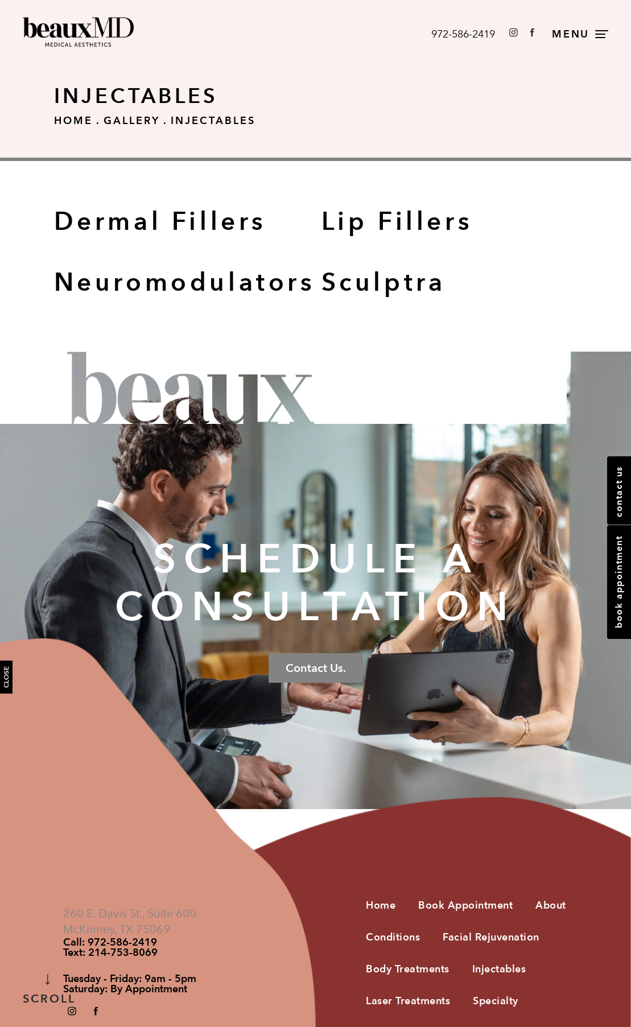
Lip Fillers (397, 221)
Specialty (495, 1001)
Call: (110, 942)
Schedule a (315, 582)
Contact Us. (316, 668)
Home (73, 120)
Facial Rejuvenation (491, 937)
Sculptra (383, 282)
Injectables (213, 120)
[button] (513, 32)
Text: (110, 952)
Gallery (132, 120)
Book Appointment (465, 905)
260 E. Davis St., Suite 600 (129, 913)
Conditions (393, 937)
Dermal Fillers (160, 221)
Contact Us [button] (618, 491)
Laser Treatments (408, 1001)
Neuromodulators (185, 282)
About (550, 905)
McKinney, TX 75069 (116, 929)
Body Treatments (407, 969)
